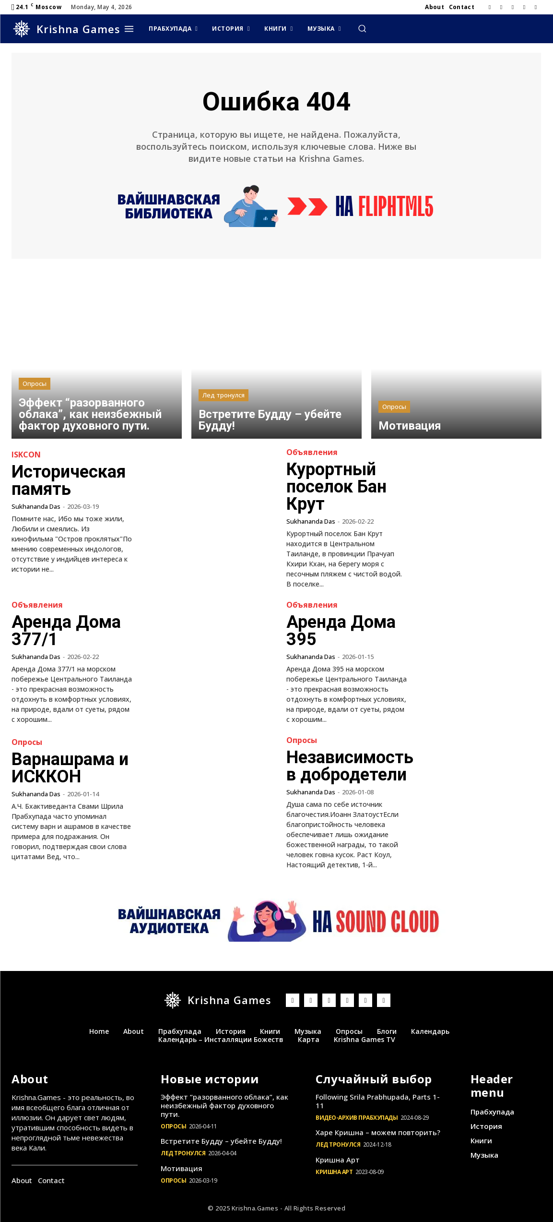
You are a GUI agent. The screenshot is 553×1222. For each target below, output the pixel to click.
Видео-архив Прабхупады (357, 1118)
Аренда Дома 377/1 (66, 630)
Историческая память (69, 480)
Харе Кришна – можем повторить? (378, 1132)
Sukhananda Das (36, 506)
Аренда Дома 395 (341, 630)
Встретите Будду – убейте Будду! (221, 1141)
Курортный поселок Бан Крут (336, 486)
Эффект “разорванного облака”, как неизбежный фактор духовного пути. (224, 1105)
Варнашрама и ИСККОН (70, 768)
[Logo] (66, 29)
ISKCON (26, 454)
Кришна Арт (338, 1159)
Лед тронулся (223, 395)
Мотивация (181, 1168)
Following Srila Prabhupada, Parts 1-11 (378, 1101)
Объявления (312, 452)
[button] (362, 28)
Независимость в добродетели (349, 766)
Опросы (35, 383)
